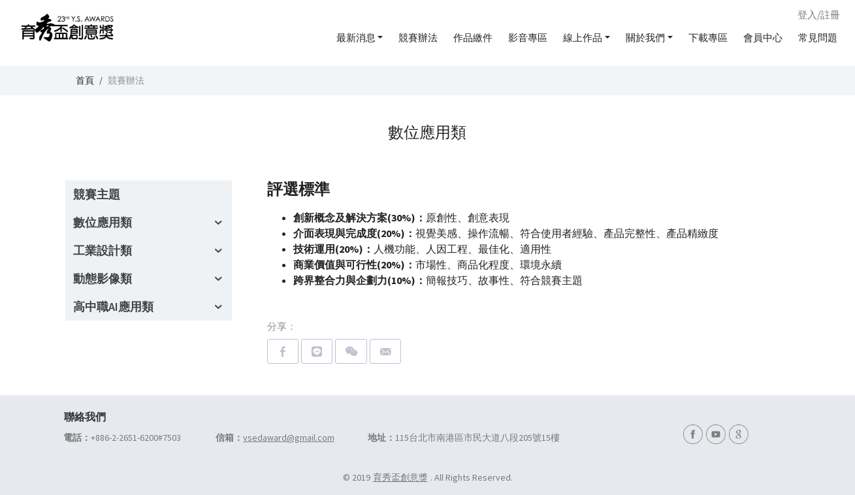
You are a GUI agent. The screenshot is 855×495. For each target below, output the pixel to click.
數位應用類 (102, 222)
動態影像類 (102, 278)
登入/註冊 (819, 14)
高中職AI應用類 (113, 306)
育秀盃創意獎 (400, 477)
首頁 (85, 80)
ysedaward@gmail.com (288, 437)
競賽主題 (96, 194)
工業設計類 (102, 250)
